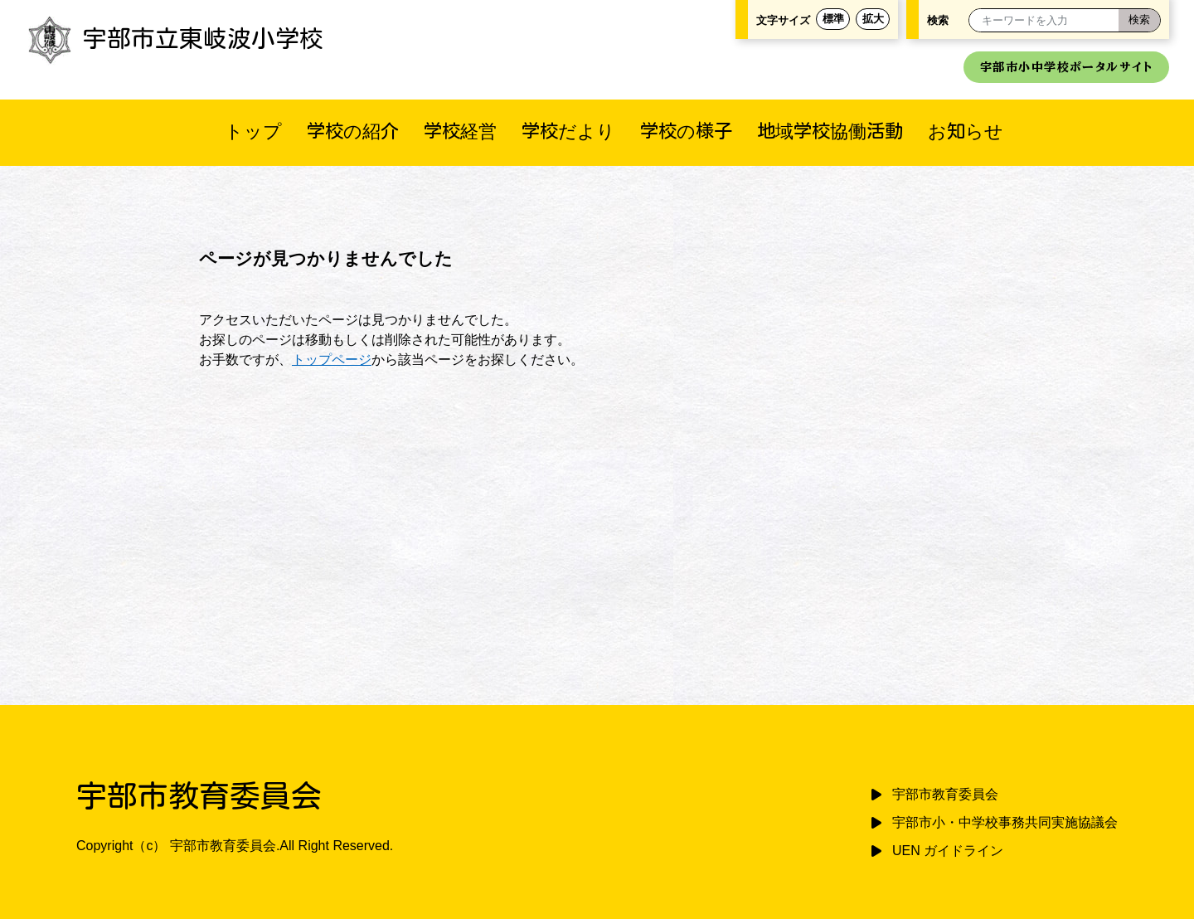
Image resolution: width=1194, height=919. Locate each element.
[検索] (1139, 20)
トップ (253, 130)
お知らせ (965, 130)
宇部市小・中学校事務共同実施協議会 (1005, 822)
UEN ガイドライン (947, 851)
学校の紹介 (353, 130)
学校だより (568, 130)
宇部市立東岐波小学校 (174, 38)
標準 (833, 18)
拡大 (873, 18)
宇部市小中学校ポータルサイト (1066, 67)
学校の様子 (686, 130)
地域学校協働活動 (830, 130)
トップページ (331, 360)
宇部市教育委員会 (945, 794)
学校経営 (460, 130)
